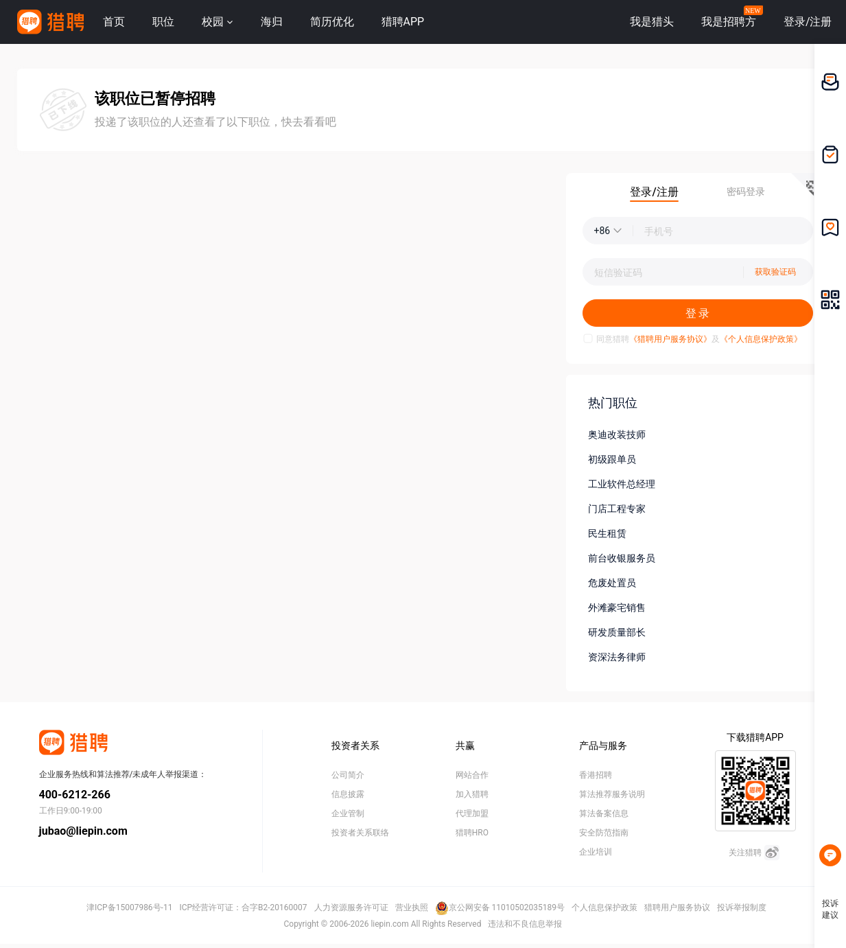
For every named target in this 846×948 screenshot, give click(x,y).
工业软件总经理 (621, 483)
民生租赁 (607, 533)
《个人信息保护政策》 (761, 339)
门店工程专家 (617, 508)
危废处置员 (612, 582)
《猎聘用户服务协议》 (670, 339)
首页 (114, 21)
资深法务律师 (617, 656)
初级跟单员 (612, 459)
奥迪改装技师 (617, 434)
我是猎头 (652, 21)
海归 (272, 21)
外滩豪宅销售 (617, 607)
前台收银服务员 (621, 558)
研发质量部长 (617, 632)
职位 (163, 21)
